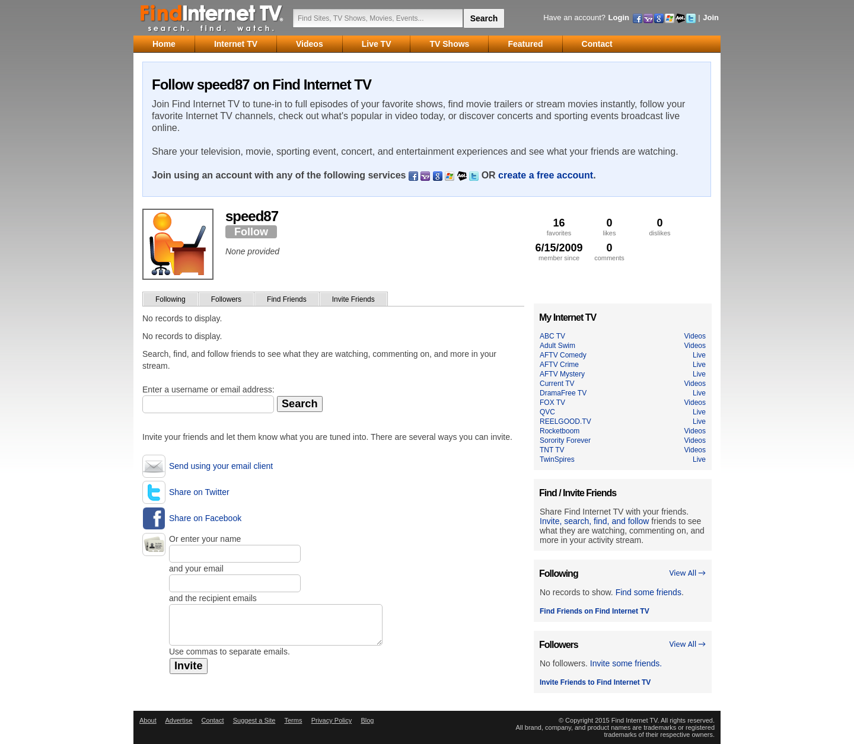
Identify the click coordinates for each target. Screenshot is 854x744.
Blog (367, 720)
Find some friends (648, 592)
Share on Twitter (199, 492)
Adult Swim (557, 345)
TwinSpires (557, 459)
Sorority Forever (565, 440)
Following (170, 299)
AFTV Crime (559, 364)
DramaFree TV (563, 393)
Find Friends (287, 299)
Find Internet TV (212, 18)
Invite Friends (353, 299)
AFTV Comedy (563, 355)
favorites (559, 227)
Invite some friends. (626, 663)
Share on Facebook (205, 518)
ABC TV (552, 336)
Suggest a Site (254, 720)
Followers (226, 299)
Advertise (178, 720)
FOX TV (552, 402)
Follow (251, 232)
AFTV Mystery (562, 374)
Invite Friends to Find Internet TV (595, 682)
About (148, 720)
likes (609, 227)
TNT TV (552, 450)
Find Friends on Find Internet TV (594, 611)
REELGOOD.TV (565, 421)
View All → (687, 573)
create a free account (545, 175)
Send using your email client (221, 466)
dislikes (660, 227)
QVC (547, 412)
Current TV (557, 383)
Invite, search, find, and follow (594, 521)
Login (618, 17)
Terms (293, 720)
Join (711, 17)
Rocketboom (559, 431)
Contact (213, 720)
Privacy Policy (331, 720)
